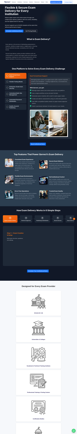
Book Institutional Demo (38, 143)
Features (14, 2)
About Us (58, 410)
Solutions (19, 2)
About (42, 2)
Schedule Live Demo (56, 2)
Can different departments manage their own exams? (32, 352)
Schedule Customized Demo (13, 428)
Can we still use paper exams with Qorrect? (29, 344)
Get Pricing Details (30, 30)
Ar (47, 2)
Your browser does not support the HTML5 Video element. (48, 50)
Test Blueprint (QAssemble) (11, 412)
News (57, 412)
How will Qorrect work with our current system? (30, 326)
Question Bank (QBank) (10, 410)
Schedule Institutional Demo (14, 30)
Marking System (8, 416)
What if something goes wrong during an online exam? (32, 339)
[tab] (15, 74)
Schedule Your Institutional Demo (38, 258)
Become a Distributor (61, 414)
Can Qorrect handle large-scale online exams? (30, 335)
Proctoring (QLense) (26, 410)
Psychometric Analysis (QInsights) (12, 418)
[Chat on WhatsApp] (74, 431)
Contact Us (58, 416)
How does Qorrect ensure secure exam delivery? (30, 348)
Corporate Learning (43, 414)
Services (26, 2)
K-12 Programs (42, 410)
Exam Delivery (8, 414)
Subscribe (72, 399)
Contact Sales (68, 2)
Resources (37, 2)
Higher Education (43, 412)
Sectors (31, 2)
